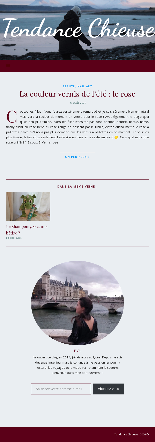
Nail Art (85, 86)
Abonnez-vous (108, 389)
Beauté (69, 86)
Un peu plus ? (77, 157)
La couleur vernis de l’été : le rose (77, 93)
